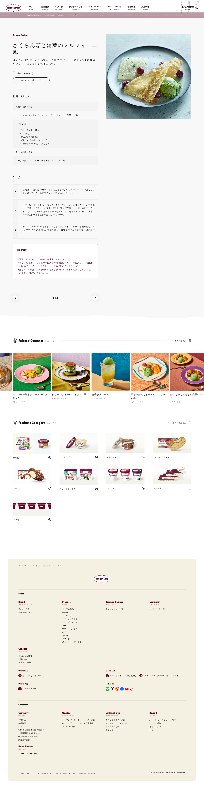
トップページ (17, 565)
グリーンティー (39, 80)
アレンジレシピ (29, 565)
